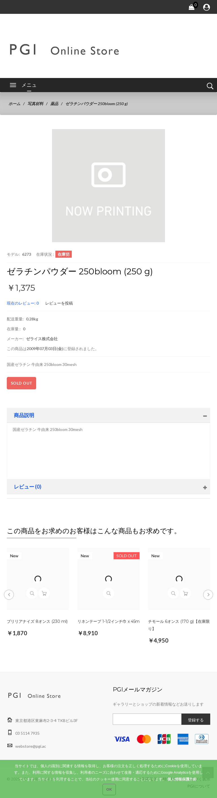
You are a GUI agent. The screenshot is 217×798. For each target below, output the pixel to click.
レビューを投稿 (59, 303)
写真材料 (35, 103)
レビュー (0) (27, 486)
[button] (159, 134)
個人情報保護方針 (182, 783)
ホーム (14, 103)
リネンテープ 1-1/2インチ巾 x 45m (108, 621)
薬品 (54, 103)
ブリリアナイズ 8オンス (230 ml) (37, 621)
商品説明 (24, 415)
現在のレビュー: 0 (23, 303)
